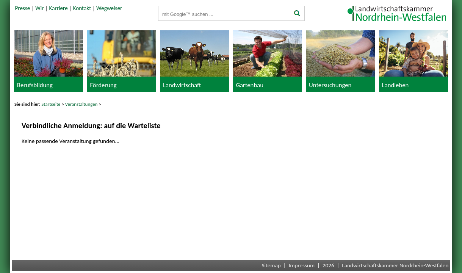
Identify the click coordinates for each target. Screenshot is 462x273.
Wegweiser (109, 8)
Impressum (301, 265)
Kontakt (82, 8)
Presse (22, 8)
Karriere (58, 8)
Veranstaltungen (81, 104)
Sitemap (271, 265)
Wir (39, 8)
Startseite (50, 104)
